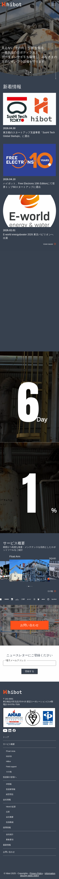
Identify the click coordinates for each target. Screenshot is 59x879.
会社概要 (9, 817)
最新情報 (7, 845)
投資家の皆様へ (10, 777)
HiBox (8, 761)
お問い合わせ (9, 852)
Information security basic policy (37, 874)
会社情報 (7, 800)
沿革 (8, 812)
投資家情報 (10, 789)
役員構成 (9, 822)
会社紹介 (9, 834)
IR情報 (9, 784)
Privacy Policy (36, 873)
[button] (28, 72)
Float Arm (10, 751)
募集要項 (9, 840)
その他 (9, 772)
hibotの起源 (10, 807)
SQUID (9, 756)
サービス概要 (9, 744)
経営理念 (9, 794)
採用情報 (7, 827)
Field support (11, 767)
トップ (6, 737)
